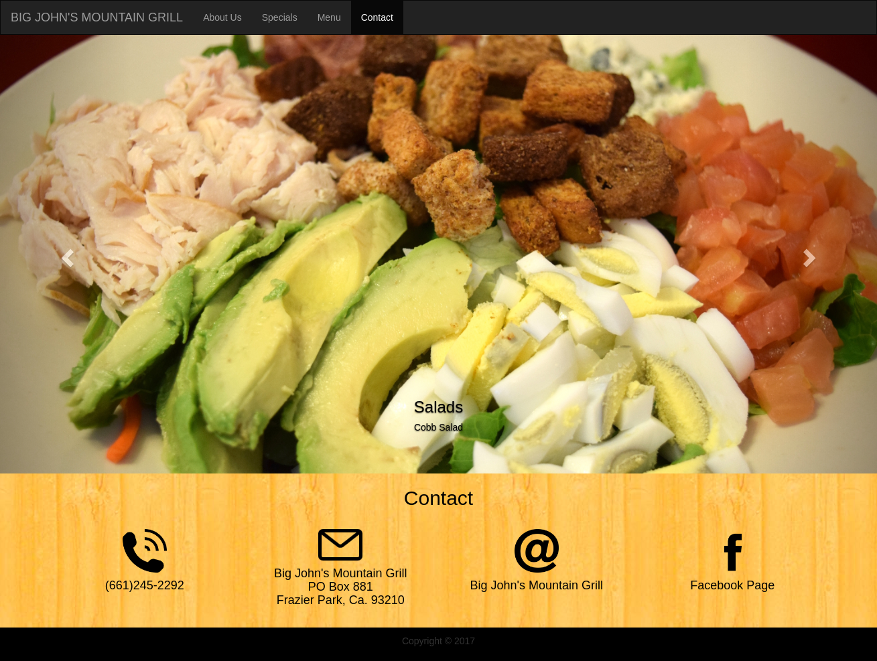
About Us (222, 17)
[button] (65, 254)
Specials (279, 17)
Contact (377, 17)
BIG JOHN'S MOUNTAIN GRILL (97, 17)
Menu (329, 17)
